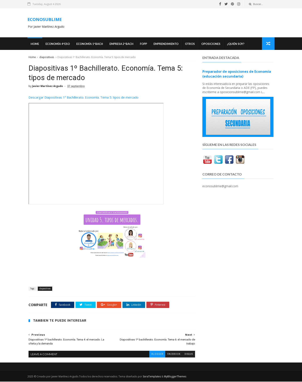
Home (35, 44)
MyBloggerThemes (176, 377)
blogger (154, 354)
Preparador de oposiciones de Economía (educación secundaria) (237, 74)
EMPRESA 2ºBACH (122, 44)
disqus (185, 354)
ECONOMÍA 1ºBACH (90, 44)
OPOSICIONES (211, 44)
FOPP (144, 44)
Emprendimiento (166, 44)
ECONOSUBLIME (45, 19)
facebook (170, 354)
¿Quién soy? (236, 44)
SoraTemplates (153, 377)
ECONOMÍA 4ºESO (58, 44)
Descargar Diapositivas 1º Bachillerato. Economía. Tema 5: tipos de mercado (83, 98)
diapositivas (46, 57)
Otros (191, 44)
